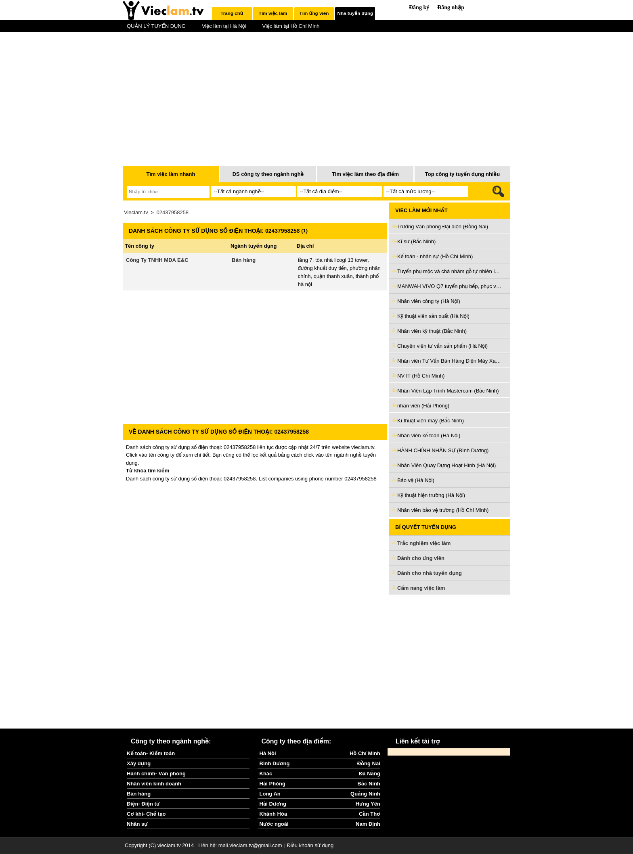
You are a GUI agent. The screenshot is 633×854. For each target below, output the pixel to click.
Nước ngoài (274, 824)
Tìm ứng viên (314, 13)
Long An (270, 794)
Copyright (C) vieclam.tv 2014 (159, 845)
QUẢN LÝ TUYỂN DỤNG (156, 26)
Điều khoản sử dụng (310, 845)
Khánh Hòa (273, 814)
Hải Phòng (272, 784)
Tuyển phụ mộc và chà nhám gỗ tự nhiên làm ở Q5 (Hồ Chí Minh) (449, 271)
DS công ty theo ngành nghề (268, 174)
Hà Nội (268, 753)
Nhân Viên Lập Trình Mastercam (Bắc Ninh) (448, 391)
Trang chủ (231, 13)
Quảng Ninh (365, 794)
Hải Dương (273, 804)
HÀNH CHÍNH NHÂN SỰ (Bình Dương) (442, 450)
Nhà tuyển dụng (355, 13)
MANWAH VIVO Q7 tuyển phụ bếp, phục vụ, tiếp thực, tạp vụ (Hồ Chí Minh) (449, 286)
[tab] (232, 13)
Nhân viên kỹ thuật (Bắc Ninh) (432, 331)
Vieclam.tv (136, 212)
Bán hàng (244, 260)
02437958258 (173, 212)
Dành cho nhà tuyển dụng (429, 573)
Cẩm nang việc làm (421, 588)
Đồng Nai (368, 763)
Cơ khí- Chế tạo (146, 814)
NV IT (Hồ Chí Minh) (420, 376)
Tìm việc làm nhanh (170, 174)
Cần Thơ (369, 814)
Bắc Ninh (368, 784)
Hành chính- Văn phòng (156, 773)
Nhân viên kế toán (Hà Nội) (428, 435)
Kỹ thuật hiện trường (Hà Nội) (431, 495)
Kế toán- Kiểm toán (151, 753)
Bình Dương (275, 763)
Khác (266, 773)
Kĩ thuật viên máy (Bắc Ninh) (430, 421)
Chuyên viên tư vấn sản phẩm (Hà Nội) (442, 346)
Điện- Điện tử (143, 804)
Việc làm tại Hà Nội (224, 26)
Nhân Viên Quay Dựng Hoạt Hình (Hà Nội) (446, 465)
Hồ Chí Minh (365, 753)
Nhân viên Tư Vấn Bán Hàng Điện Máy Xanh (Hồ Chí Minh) (449, 361)
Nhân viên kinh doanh (154, 784)
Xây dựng (139, 763)
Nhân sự (137, 824)
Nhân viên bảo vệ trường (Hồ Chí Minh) (442, 510)
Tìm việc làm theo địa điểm (365, 174)
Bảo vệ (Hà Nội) (415, 480)
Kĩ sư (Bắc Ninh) (416, 241)
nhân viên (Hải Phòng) (423, 406)
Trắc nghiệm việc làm (428, 543)
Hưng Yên (368, 804)
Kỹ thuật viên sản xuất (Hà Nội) (433, 316)
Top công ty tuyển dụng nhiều (462, 174)
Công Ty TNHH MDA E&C (157, 260)
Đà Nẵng (369, 773)
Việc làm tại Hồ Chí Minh (290, 26)
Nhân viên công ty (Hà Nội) (428, 301)
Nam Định (368, 824)
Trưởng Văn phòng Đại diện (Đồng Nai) (442, 226)
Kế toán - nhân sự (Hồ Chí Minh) (435, 256)
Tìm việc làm (273, 13)
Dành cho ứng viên (420, 558)
